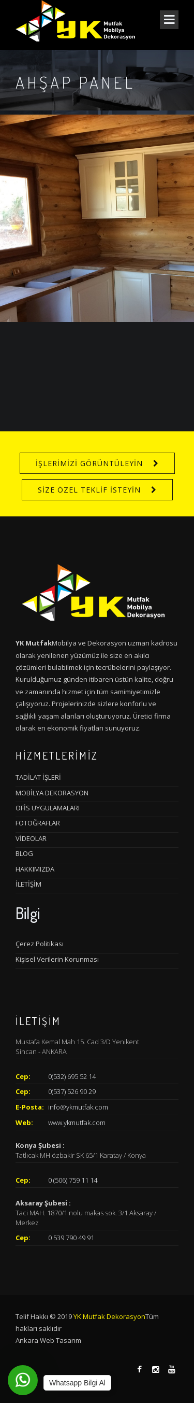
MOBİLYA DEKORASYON (52, 792)
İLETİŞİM (28, 884)
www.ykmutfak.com (77, 1122)
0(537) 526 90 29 (72, 1091)
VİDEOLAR (31, 838)
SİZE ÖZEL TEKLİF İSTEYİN (89, 490)
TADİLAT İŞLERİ (38, 777)
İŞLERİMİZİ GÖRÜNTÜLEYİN (89, 463)
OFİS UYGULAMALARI (48, 807)
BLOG (24, 853)
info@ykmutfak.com (78, 1107)
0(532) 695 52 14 (72, 1076)
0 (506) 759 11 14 (72, 1180)
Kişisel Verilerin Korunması (57, 959)
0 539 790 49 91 (71, 1237)
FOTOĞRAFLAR (38, 822)
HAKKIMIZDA (35, 869)
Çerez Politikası (40, 943)
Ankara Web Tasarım (48, 1340)
